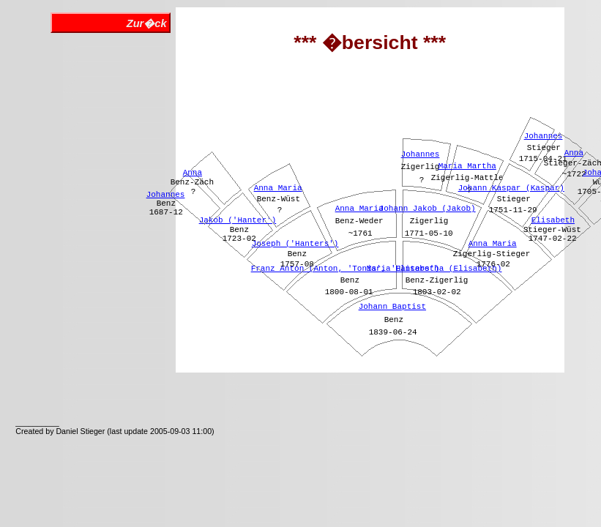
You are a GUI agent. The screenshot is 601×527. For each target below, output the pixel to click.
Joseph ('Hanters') (295, 243)
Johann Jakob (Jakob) (427, 208)
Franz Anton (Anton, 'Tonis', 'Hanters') (345, 268)
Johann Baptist (392, 306)
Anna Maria (278, 188)
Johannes (165, 194)
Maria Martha (467, 166)
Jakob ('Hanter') (238, 220)
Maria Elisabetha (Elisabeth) (434, 268)
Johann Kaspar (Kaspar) (511, 188)
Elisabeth (553, 220)
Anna (192, 172)
